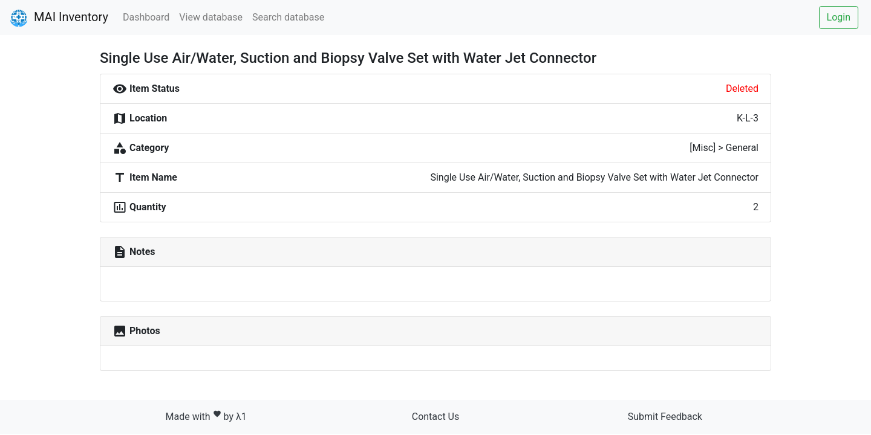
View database (211, 17)
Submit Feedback (665, 416)
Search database (288, 17)
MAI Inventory (59, 18)
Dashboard (146, 17)
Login (838, 17)
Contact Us (436, 416)
